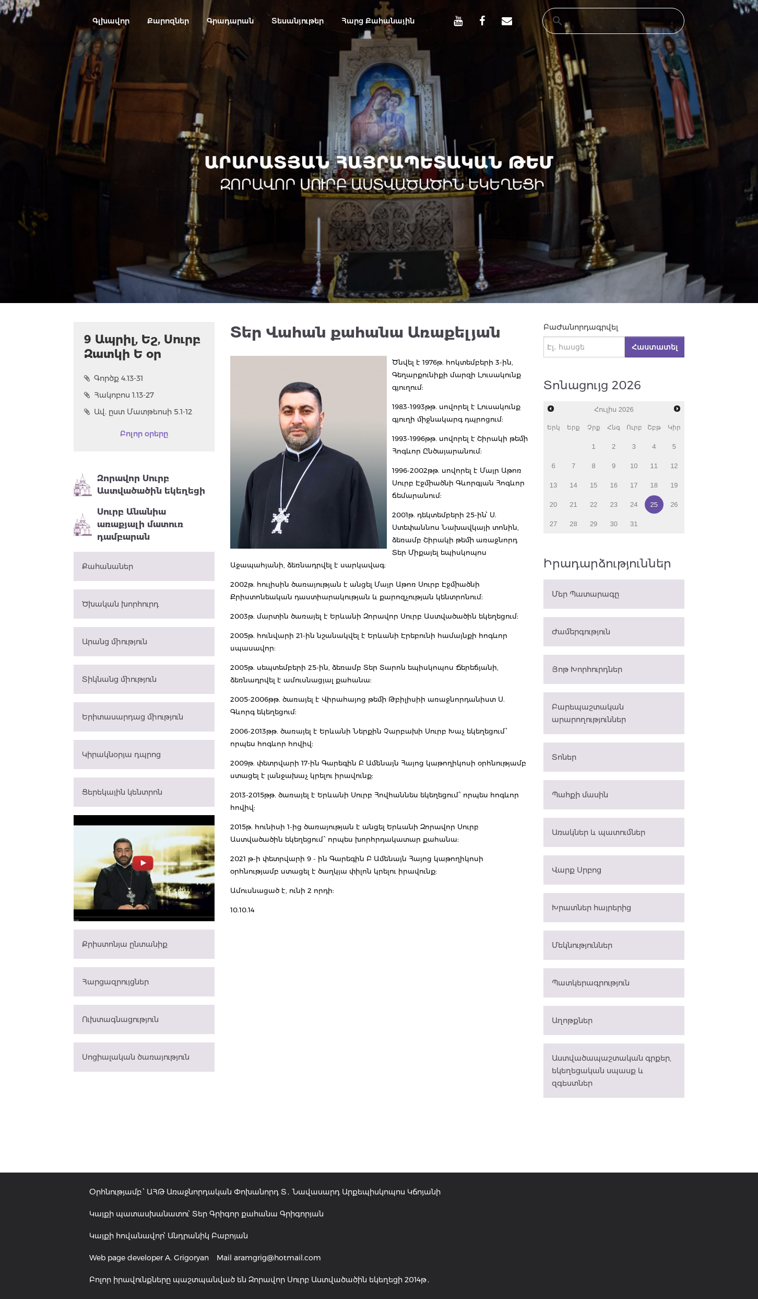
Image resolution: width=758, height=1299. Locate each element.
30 (613, 524)
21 (573, 504)
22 (593, 504)
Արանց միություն (114, 641)
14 (573, 485)
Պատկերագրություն (591, 983)
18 (654, 485)
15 (593, 485)
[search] (603, 20)
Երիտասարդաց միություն (132, 717)
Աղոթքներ (572, 1020)
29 (593, 524)
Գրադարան (230, 21)
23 (613, 504)
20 (553, 504)
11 (654, 466)
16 (613, 485)
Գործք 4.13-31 (113, 378)
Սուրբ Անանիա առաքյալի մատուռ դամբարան (128, 524)
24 (633, 504)
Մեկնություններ (582, 945)
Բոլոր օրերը (144, 433)
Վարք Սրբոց (576, 870)
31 (633, 524)
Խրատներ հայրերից (591, 907)
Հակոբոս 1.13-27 (119, 395)
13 (553, 485)
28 (573, 524)
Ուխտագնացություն (120, 1019)
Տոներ (564, 757)
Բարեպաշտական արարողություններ (589, 713)
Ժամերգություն (581, 631)
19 (674, 485)
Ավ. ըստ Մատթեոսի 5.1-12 (138, 411)
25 (654, 504)
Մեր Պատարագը (585, 594)
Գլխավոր (110, 21)
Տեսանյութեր (297, 21)
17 (633, 485)
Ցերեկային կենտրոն (122, 792)
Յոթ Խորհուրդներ (587, 669)
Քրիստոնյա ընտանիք (125, 944)
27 (553, 524)
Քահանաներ (107, 566)
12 (674, 466)
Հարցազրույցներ (115, 982)
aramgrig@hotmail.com (277, 1257)
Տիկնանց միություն (119, 679)
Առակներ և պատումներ (598, 832)
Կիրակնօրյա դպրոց (121, 754)
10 (633, 466)
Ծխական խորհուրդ (120, 604)
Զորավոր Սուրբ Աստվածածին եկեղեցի (139, 484)
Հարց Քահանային (377, 21)
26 (674, 504)
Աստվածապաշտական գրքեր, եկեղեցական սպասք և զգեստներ (611, 1070)
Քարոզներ (168, 21)
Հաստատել (655, 347)
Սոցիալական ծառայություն (136, 1057)
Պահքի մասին (580, 794)
